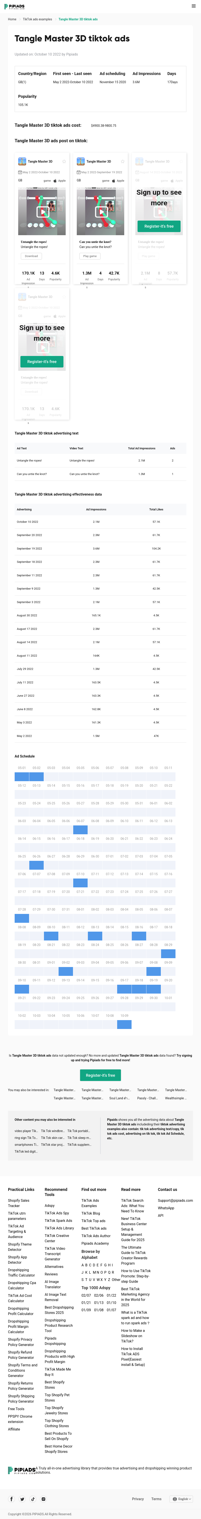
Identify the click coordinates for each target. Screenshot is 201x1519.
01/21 (85, 1303)
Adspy (50, 1206)
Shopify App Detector (17, 1260)
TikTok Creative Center (57, 1238)
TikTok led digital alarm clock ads (28, 1151)
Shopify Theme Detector (20, 1247)
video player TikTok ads (28, 1131)
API (161, 1215)
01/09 (85, 1310)
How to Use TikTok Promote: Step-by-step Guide (136, 1276)
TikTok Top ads (93, 1221)
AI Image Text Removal (55, 1297)
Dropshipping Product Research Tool (59, 1325)
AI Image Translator (53, 1284)
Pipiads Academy (95, 1243)
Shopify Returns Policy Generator (21, 1386)
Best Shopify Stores (55, 1385)
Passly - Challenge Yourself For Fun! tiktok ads (151, 1098)
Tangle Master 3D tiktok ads (68, 1090)
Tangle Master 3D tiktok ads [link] (78, 19)
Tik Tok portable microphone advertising (80, 1131)
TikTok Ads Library (59, 1228)
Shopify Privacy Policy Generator (21, 1342)
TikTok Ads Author (95, 1236)
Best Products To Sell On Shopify (58, 1436)
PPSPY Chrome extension (20, 1419)
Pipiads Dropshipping (55, 1341)
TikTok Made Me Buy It (58, 1372)
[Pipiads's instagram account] (43, 1499)
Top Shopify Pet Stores (57, 1397)
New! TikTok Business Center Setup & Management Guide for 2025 (134, 1229)
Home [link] (12, 19)
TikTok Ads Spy (57, 1213)
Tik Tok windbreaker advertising (54, 1131)
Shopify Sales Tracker (18, 1203)
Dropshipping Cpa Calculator (22, 1285)
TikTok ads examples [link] (38, 19)
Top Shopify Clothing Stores (57, 1423)
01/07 (110, 1310)
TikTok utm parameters (17, 1216)
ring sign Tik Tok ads (28, 1138)
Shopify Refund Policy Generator (21, 1355)
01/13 (98, 1303)
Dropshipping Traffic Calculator (21, 1272)
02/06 (98, 1295)
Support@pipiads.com (175, 1200)
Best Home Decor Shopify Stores (59, 1449)
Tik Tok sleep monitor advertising (80, 1138)
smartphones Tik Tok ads (28, 1144)
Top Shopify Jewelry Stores (56, 1410)
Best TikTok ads (93, 1228)
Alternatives (54, 1267)
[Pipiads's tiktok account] (32, 1499)
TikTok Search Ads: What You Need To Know (132, 1205)
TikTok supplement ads (80, 1144)
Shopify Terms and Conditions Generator (22, 1370)
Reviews (51, 1274)
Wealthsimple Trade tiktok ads (179, 1098)
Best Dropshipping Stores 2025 (59, 1310)
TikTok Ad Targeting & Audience (17, 1231)
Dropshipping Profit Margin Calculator (18, 1326)
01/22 (110, 1295)
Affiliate (14, 1429)
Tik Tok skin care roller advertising (54, 1138)
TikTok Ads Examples (90, 1203)
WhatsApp (166, 1208)
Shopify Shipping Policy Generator (21, 1399)
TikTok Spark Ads (58, 1221)
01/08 (98, 1310)
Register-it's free (159, 226)
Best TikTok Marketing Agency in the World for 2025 (135, 1297)
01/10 (110, 1303)
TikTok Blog (90, 1213)
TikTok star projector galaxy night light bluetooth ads (54, 1144)
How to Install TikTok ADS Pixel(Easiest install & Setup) (133, 1357)
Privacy (138, 1499)
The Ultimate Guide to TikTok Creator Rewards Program (134, 1255)
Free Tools (16, 1409)
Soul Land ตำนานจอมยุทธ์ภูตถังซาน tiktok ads (123, 1098)
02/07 (85, 1295)
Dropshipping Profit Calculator (21, 1311)
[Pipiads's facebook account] (11, 1499)
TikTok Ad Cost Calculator (20, 1298)
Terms (156, 1499)
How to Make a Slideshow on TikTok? (133, 1336)
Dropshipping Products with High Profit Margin (60, 1356)
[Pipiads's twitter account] (22, 1499)
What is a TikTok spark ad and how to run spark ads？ (135, 1317)
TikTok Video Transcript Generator (55, 1253)
